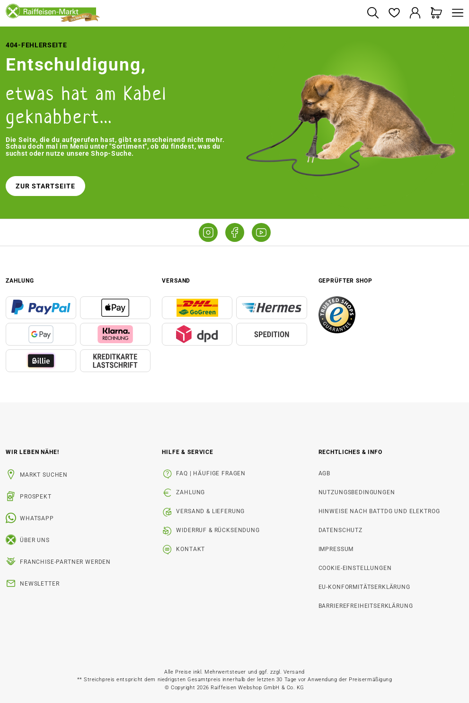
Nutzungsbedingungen (357, 492)
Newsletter (39, 583)
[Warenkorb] (436, 13)
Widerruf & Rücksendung (217, 530)
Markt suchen (44, 475)
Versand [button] (176, 280)
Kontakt (190, 549)
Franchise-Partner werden (65, 562)
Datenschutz (341, 530)
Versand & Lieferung (210, 511)
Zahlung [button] (20, 280)
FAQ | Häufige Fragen (211, 473)
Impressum (336, 549)
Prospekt (36, 496)
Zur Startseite (45, 186)
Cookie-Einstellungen (355, 568)
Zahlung (190, 492)
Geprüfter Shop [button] (345, 280)
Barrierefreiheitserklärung (366, 606)
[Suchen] (372, 13)
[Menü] (455, 13)
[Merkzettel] (394, 13)
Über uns (35, 540)
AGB (325, 473)
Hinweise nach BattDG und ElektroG (379, 511)
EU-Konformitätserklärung (364, 587)
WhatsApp (37, 518)
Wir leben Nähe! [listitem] (32, 452)
